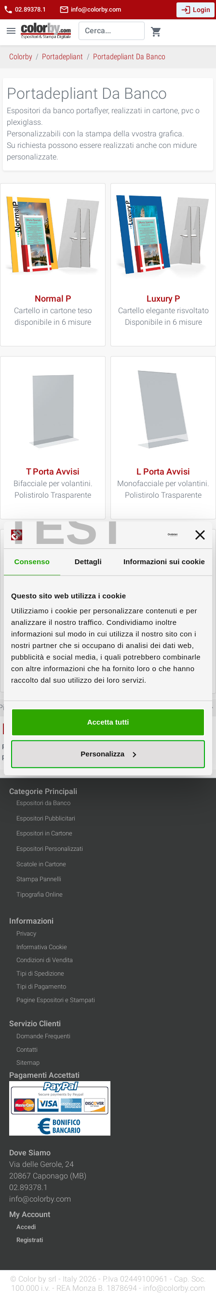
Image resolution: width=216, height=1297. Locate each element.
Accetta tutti (108, 722)
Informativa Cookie (41, 947)
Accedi (26, 1227)
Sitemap (28, 1062)
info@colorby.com (90, 9)
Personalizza (108, 754)
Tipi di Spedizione (40, 973)
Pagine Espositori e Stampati (55, 1000)
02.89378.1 (24, 9)
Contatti (27, 1049)
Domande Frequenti (43, 1036)
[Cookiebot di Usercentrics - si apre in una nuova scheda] (135, 535)
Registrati (29, 1240)
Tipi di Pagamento (41, 986)
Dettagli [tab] (88, 561)
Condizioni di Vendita (44, 960)
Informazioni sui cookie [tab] (164, 561)
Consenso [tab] (32, 561)
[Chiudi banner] (200, 535)
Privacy (26, 933)
